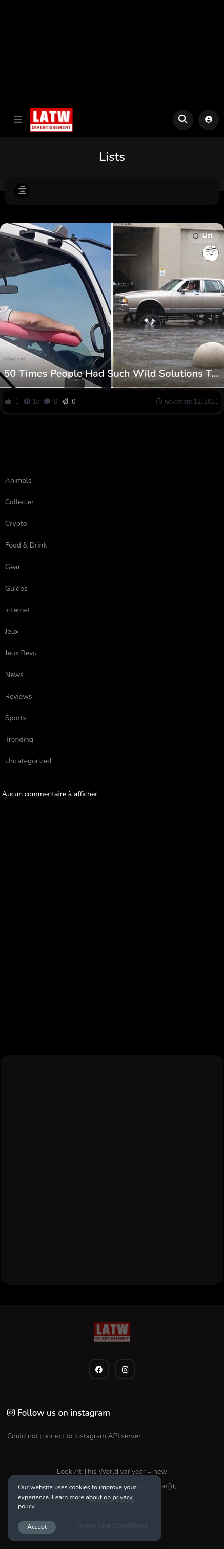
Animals (18, 480)
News (14, 675)
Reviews (18, 696)
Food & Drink (26, 545)
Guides (16, 588)
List (203, 236)
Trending (19, 739)
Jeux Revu (21, 653)
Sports (16, 718)
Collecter (19, 502)
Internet (14, 359)
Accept (37, 1526)
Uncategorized (28, 761)
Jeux (12, 631)
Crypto (16, 524)
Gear (13, 567)
